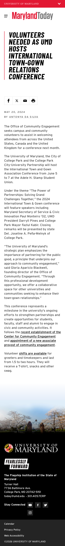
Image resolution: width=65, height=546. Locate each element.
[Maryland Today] (32, 16)
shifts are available (33, 353)
